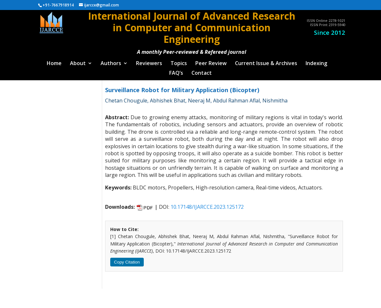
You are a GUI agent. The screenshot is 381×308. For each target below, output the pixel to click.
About (78, 61)
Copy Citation (127, 259)
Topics (179, 61)
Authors (111, 61)
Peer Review (211, 61)
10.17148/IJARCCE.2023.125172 (207, 204)
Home (54, 61)
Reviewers (149, 61)
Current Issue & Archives (266, 61)
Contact (201, 71)
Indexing (316, 61)
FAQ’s (176, 71)
